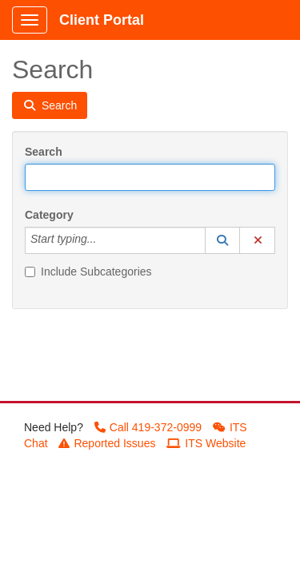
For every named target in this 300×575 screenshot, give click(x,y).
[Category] (105, 240)
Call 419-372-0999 (148, 427)
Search (43, 151)
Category (49, 214)
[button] (222, 240)
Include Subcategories (88, 271)
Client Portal (101, 20)
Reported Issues (106, 443)
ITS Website (206, 443)
